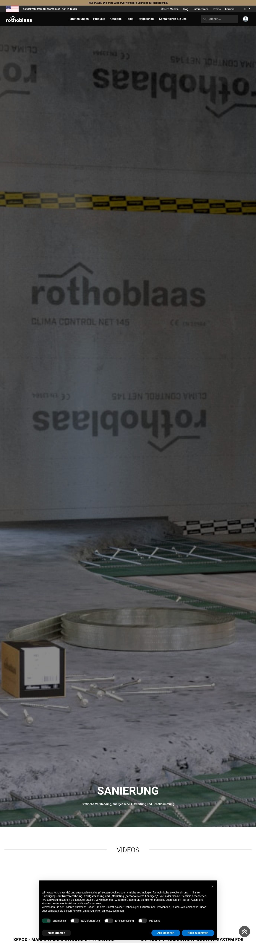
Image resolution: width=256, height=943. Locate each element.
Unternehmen (200, 9)
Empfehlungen (79, 19)
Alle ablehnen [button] (165, 932)
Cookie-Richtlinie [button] (181, 896)
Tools (129, 19)
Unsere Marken (170, 9)
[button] (212, 886)
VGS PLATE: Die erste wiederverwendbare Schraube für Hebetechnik (128, 2)
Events (217, 9)
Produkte (99, 19)
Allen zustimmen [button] (198, 932)
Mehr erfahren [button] (56, 932)
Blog (185, 9)
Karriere (229, 9)
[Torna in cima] (244, 931)
